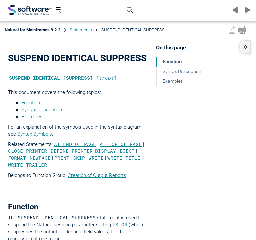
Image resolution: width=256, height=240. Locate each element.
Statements (81, 29)
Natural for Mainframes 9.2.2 (32, 29)
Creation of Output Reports (97, 175)
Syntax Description (41, 110)
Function (30, 103)
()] (108, 78)
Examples (32, 117)
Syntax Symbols (34, 134)
